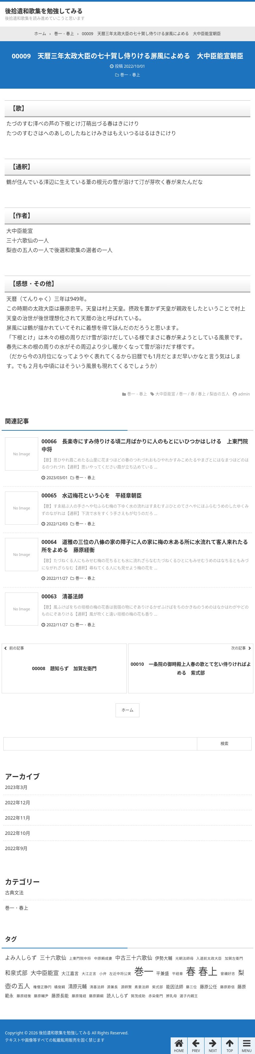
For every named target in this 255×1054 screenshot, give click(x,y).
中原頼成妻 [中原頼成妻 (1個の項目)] (103, 958)
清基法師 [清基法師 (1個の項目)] (97, 987)
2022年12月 (17, 802)
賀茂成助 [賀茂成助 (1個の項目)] (138, 996)
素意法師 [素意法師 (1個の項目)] (141, 987)
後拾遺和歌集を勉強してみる (44, 11)
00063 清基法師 (62, 596)
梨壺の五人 (219, 394)
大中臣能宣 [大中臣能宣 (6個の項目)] (45, 973)
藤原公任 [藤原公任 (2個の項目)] (208, 987)
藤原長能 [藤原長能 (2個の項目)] (60, 996)
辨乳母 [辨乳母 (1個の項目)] (171, 996)
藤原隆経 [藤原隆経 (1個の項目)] (79, 996)
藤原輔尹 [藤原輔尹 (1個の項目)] (41, 996)
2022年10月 (17, 833)
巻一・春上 (130, 75)
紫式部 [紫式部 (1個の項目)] (157, 987)
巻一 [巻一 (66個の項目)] (143, 971)
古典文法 (14, 892)
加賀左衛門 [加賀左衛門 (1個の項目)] (234, 958)
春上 (202, 394)
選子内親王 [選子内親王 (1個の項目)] (189, 996)
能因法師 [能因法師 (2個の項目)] (174, 987)
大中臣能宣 (165, 394)
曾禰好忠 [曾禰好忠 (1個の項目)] (227, 973)
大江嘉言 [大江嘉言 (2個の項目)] (70, 973)
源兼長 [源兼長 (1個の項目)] (112, 987)
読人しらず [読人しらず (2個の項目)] (117, 996)
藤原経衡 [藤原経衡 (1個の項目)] (24, 996)
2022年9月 (16, 848)
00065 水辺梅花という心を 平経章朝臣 (92, 495)
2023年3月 (16, 787)
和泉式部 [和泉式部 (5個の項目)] (16, 973)
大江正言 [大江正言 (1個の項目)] (89, 973)
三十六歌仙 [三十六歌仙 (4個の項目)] (53, 957)
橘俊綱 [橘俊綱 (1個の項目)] (59, 987)
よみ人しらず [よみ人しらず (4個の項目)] (21, 957)
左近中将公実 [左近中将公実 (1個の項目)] (120, 973)
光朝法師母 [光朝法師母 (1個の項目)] (184, 958)
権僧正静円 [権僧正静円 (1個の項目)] (42, 987)
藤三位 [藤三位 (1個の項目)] (191, 987)
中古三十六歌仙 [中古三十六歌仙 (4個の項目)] (133, 957)
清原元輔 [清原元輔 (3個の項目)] (77, 986)
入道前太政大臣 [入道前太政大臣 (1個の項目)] (209, 958)
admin (244, 394)
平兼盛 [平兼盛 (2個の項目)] (162, 973)
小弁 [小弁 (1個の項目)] (103, 973)
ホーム (127, 710)
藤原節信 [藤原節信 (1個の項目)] (227, 987)
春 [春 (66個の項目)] (191, 971)
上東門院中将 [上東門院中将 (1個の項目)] (80, 958)
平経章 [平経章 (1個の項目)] (177, 973)
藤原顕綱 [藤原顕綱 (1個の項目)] (96, 996)
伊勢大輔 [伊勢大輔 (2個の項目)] (163, 958)
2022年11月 (17, 818)
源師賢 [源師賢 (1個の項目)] (126, 987)
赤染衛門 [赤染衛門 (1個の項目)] (155, 996)
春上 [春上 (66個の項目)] (207, 971)
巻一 (183, 394)
